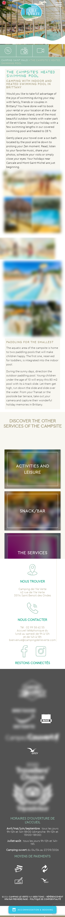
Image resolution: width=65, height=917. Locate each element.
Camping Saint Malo (14, 60)
